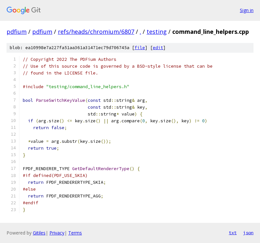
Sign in (247, 10)
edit (158, 47)
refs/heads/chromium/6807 (96, 31)
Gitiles (39, 233)
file (140, 47)
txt (233, 233)
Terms (75, 233)
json (248, 233)
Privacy (56, 233)
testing (157, 31)
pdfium (16, 31)
